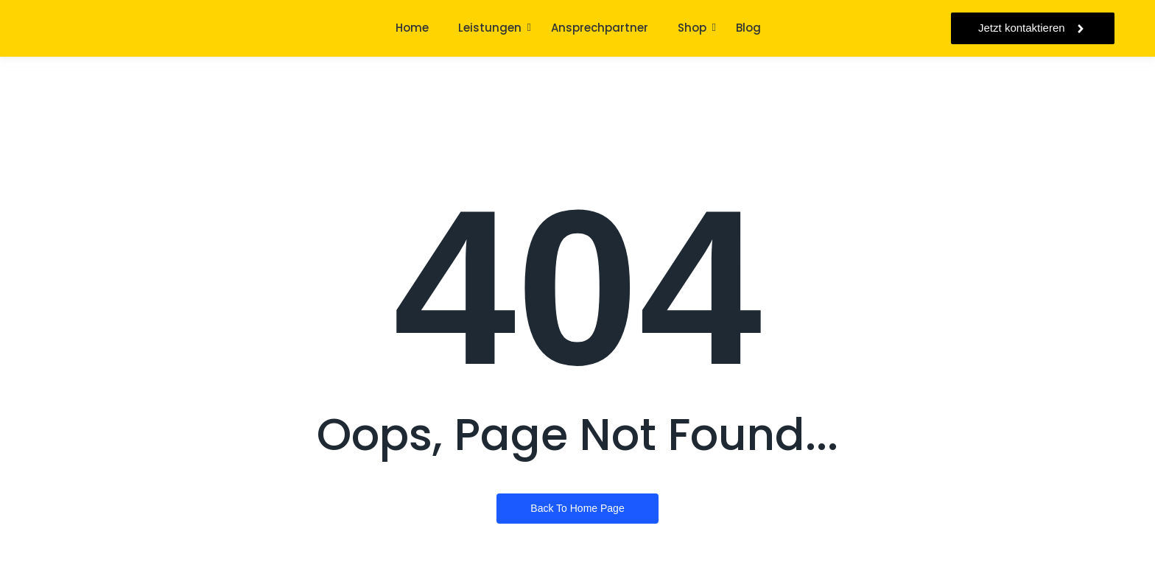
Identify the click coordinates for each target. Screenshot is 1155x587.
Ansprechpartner (599, 27)
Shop (692, 27)
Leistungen (490, 27)
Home (412, 27)
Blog (748, 27)
